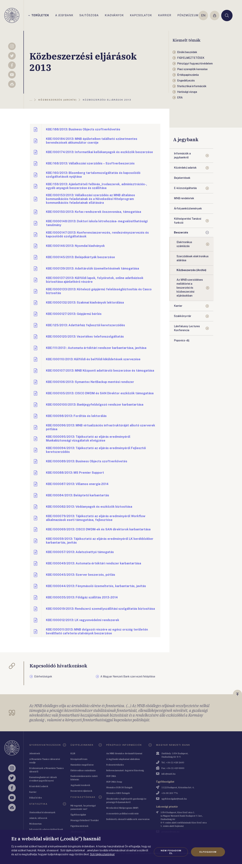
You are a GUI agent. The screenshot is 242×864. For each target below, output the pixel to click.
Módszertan (35, 823)
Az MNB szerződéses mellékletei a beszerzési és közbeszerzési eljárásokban (190, 287)
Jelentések (34, 753)
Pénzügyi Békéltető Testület (85, 820)
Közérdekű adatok (185, 167)
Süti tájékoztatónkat (102, 854)
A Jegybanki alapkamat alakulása (123, 759)
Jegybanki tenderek (80, 785)
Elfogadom (207, 852)
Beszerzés (181, 232)
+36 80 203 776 (169, 793)
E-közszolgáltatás (185, 188)
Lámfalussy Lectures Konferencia (187, 328)
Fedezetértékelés (115, 764)
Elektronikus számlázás (184, 244)
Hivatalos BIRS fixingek (118, 793)
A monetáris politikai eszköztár (122, 813)
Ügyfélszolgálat (78, 814)
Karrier (178, 305)
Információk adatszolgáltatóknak (46, 829)
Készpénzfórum (79, 759)
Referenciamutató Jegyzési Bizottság (125, 770)
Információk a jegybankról (182, 155)
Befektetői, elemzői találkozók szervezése (128, 819)
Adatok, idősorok (38, 818)
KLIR (73, 753)
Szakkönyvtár (182, 316)
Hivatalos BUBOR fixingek (119, 787)
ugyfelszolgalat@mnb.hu (174, 798)
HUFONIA (111, 776)
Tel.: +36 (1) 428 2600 (172, 762)
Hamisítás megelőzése (82, 764)
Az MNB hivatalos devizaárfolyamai (124, 753)
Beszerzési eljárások (81, 790)
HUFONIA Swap (114, 781)
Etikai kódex (35, 797)
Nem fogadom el (171, 852)
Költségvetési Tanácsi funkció (187, 220)
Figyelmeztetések (79, 825)
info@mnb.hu (168, 773)
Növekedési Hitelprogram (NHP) (122, 807)
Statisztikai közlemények (42, 812)
